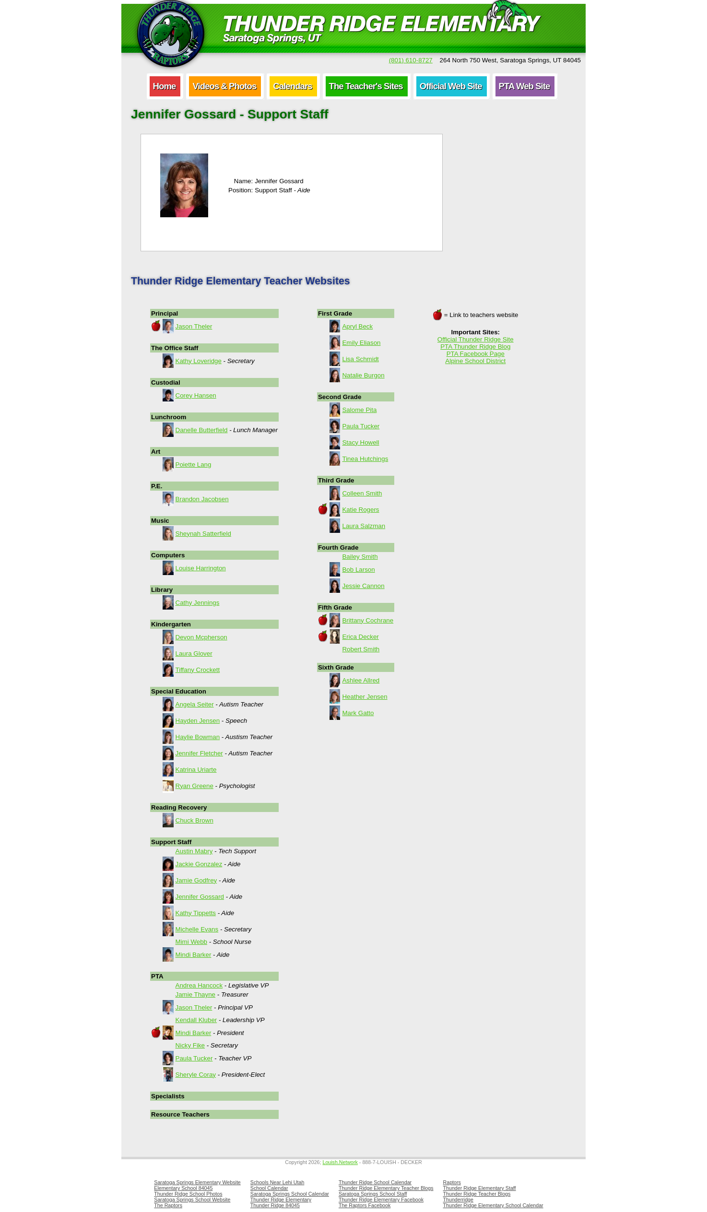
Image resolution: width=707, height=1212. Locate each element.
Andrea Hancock (199, 985)
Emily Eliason (361, 342)
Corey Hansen (196, 395)
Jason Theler (194, 326)
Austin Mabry (194, 851)
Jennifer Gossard (200, 896)
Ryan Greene (194, 785)
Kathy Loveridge (199, 361)
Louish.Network (339, 1162)
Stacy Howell (360, 442)
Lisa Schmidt (360, 359)
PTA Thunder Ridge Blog (475, 346)
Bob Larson (358, 569)
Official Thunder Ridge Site (475, 339)
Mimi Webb (191, 941)
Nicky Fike (190, 1045)
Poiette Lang (194, 464)
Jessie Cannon (363, 585)
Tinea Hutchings (365, 458)
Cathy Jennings (198, 602)
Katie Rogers (360, 509)
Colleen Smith (362, 493)
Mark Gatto (358, 713)
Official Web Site (451, 86)
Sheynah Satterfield (203, 533)
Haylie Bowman (198, 737)
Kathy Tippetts (196, 913)
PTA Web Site (524, 86)
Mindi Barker (194, 954)
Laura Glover (194, 653)
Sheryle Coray (196, 1074)
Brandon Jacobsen (202, 499)
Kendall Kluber (196, 1020)
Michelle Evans (197, 929)
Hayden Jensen (198, 720)
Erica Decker (360, 636)
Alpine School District (475, 361)
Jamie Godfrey (196, 880)
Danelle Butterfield (202, 430)
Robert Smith (360, 649)
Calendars (292, 86)
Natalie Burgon (363, 375)
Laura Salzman (363, 526)
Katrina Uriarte (196, 769)
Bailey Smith (359, 556)
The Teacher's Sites (366, 86)
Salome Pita (359, 409)
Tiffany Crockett (198, 669)
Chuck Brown (194, 820)
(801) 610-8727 (411, 60)
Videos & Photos (224, 86)
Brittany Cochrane (367, 620)
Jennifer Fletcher (199, 753)
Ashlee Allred (360, 680)
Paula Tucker (194, 1058)
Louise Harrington (201, 568)
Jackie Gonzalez (199, 864)
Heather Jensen (364, 696)
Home (164, 86)
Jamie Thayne (195, 994)
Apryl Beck (357, 326)
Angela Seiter (195, 704)
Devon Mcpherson (201, 637)
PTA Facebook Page (476, 353)
